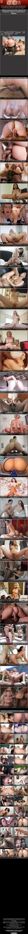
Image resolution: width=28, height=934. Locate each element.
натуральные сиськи (9, 32)
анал (2, 33)
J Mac (9, 35)
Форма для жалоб (19, 930)
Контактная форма (10, 930)
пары (24, 32)
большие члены (9, 33)
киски (16, 33)
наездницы (18, 32)
